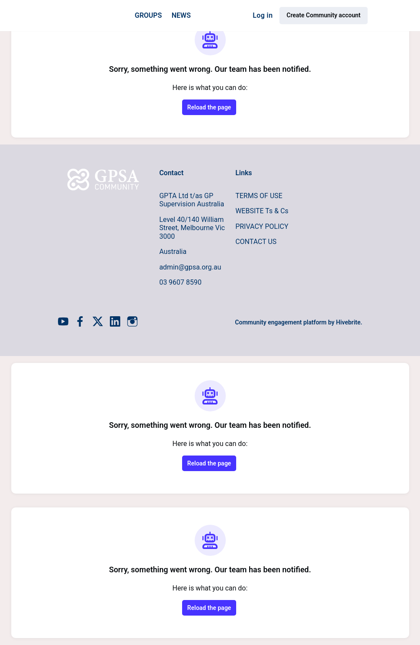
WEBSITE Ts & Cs (262, 211)
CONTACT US (255, 241)
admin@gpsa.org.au (190, 267)
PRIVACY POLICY (261, 226)
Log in (263, 15)
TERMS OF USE (258, 196)
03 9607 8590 (180, 282)
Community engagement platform (281, 322)
